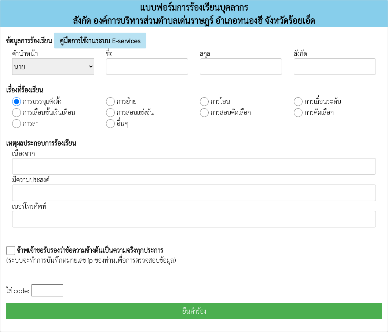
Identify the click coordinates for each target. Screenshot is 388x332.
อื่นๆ (123, 123)
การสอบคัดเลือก (231, 112)
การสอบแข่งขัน (135, 112)
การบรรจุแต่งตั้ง (42, 101)
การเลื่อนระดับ (322, 101)
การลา (31, 123)
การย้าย (126, 101)
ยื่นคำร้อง (194, 311)
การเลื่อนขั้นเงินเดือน (49, 112)
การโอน (220, 101)
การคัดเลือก (319, 112)
